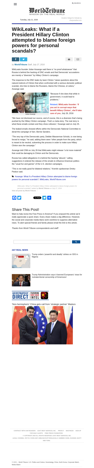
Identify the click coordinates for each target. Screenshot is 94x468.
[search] (41, 242)
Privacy (61, 430)
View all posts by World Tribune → (25, 191)
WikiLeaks (44, 179)
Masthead (70, 430)
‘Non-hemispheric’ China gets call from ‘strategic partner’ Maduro (44, 304)
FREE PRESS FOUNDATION (54, 433)
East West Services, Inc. (47, 430)
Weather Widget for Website (70, 18)
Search (76, 3)
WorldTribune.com (58, 179)
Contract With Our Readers (25, 430)
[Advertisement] (47, 369)
